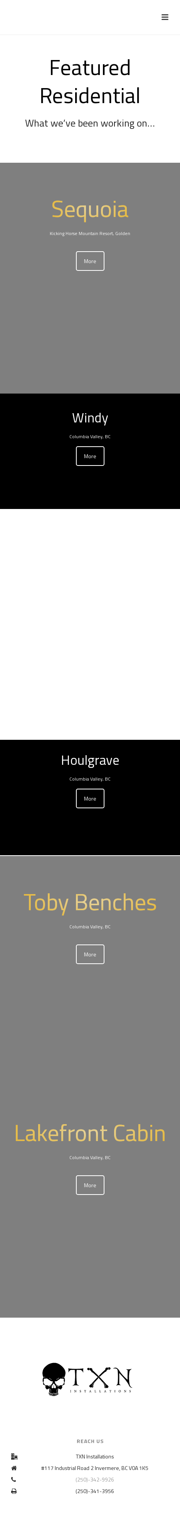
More (90, 261)
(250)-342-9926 (95, 1479)
